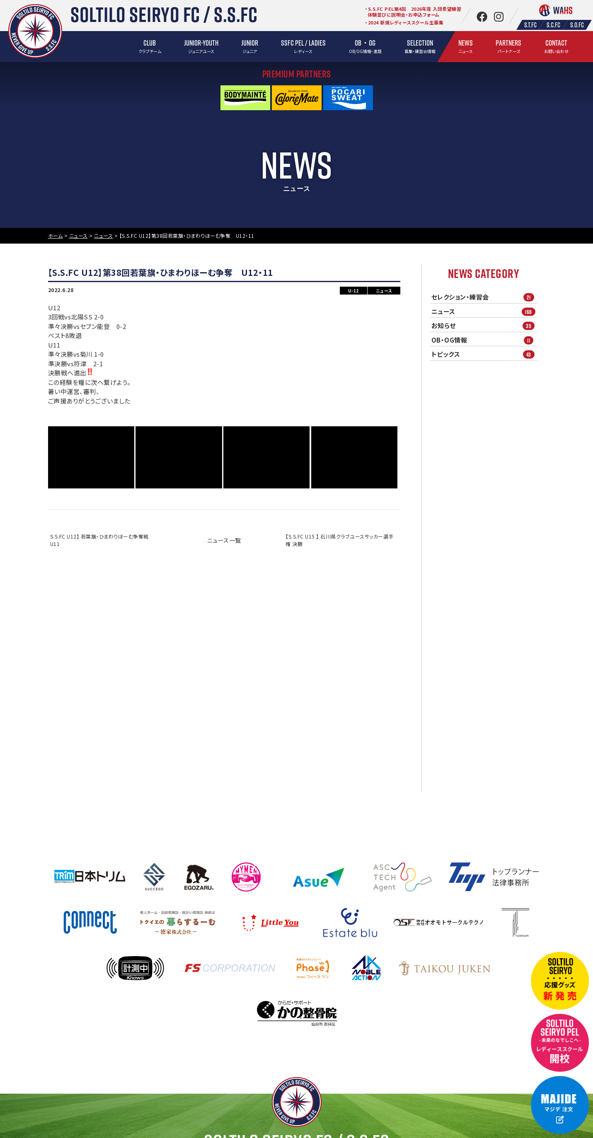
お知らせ (484, 326)
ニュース (484, 311)
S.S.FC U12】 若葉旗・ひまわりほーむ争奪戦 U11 (102, 540)
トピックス (484, 354)
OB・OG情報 (484, 340)
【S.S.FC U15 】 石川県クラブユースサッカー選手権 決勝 (340, 540)
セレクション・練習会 (484, 297)
